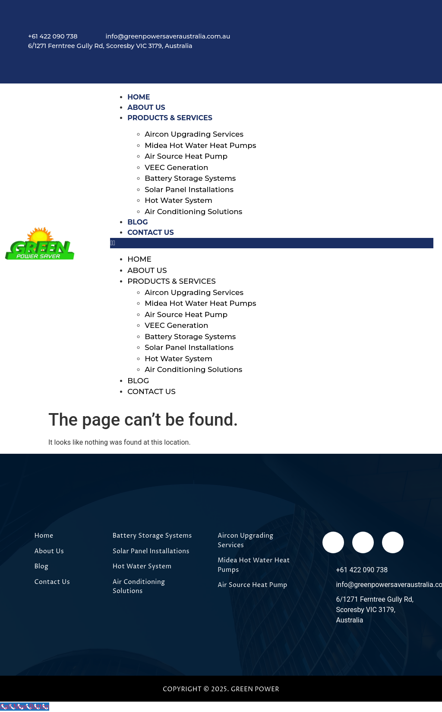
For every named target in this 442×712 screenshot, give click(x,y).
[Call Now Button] (24, 706)
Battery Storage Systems (190, 178)
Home (139, 259)
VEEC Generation (176, 167)
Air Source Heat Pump (186, 156)
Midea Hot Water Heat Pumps (200, 145)
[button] (271, 243)
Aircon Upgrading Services (194, 134)
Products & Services (169, 118)
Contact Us (150, 232)
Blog (138, 380)
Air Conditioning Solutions (193, 211)
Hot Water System (178, 200)
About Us (147, 270)
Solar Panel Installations (189, 189)
